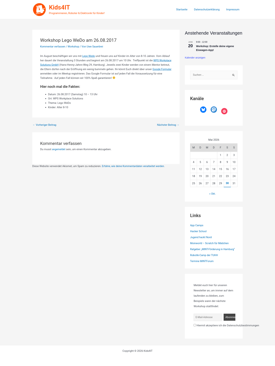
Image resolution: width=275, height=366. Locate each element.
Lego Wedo (88, 56)
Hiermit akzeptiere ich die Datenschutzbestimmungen (226, 325)
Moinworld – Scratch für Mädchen (210, 243)
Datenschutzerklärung (209, 9)
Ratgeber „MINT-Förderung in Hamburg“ (213, 249)
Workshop (74, 46)
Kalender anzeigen (195, 57)
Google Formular (50, 73)
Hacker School (198, 231)
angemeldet (59, 149)
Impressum (233, 9)
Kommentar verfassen (53, 46)
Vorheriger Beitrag (45, 124)
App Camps (197, 225)
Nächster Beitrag (167, 124)
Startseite (185, 9)
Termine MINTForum (202, 261)
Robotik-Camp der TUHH (204, 255)
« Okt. (212, 193)
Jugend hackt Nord (201, 237)
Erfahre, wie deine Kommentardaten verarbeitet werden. (134, 166)
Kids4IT (59, 7)
